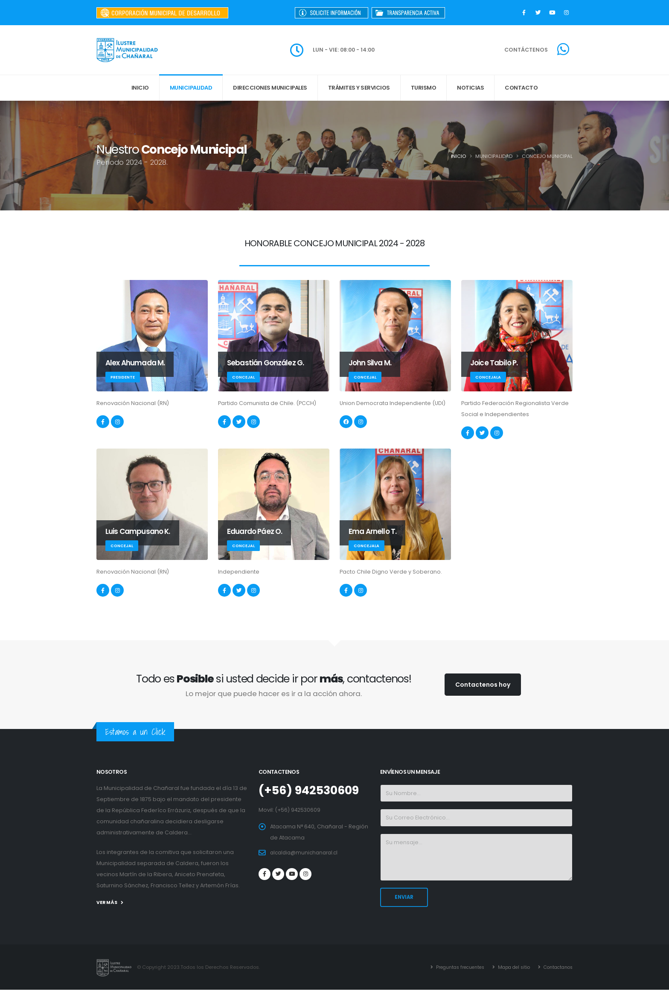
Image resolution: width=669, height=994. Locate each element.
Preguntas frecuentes (452, 963)
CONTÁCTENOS (526, 49)
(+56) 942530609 (312, 790)
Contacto (521, 88)
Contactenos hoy (482, 684)
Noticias (470, 88)
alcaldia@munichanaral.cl (306, 852)
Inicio (458, 156)
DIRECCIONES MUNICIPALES (270, 88)
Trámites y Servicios (359, 88)
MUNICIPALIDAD (191, 88)
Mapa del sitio (510, 963)
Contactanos (445, 974)
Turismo (423, 88)
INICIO (140, 88)
